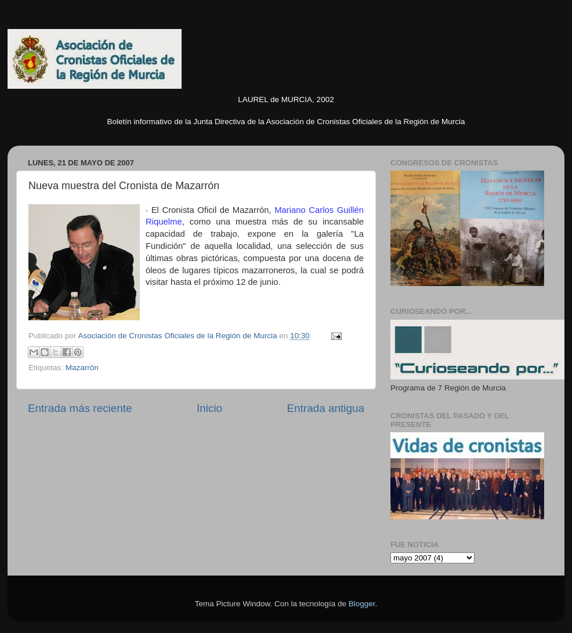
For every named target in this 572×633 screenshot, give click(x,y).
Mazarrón (82, 367)
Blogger (362, 603)
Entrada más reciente (80, 408)
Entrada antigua (325, 408)
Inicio (209, 408)
